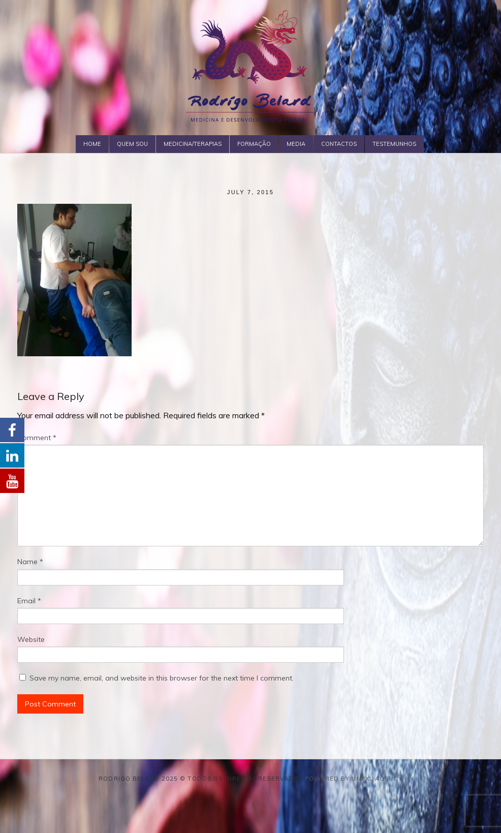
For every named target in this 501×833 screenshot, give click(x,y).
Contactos (339, 143)
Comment (36, 437)
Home (92, 143)
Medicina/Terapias (193, 143)
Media (296, 143)
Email (29, 600)
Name (30, 561)
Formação (254, 143)
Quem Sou (132, 143)
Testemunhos (394, 143)
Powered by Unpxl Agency (353, 778)
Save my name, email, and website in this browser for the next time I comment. (161, 678)
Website (31, 639)
